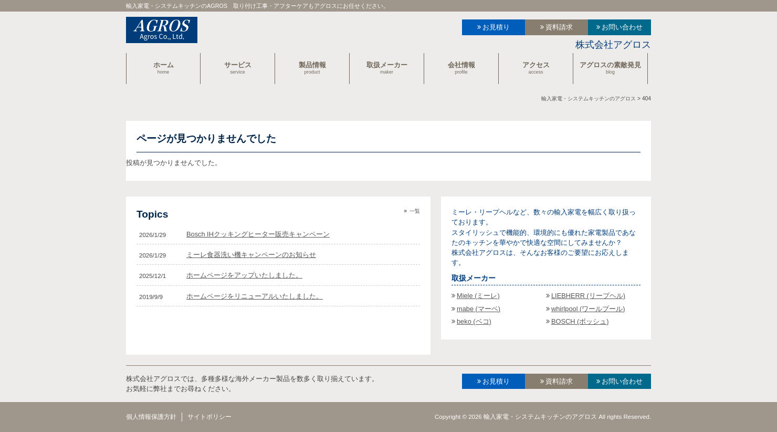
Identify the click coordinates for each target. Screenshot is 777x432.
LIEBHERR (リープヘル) (588, 296)
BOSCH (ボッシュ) (580, 321)
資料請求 (559, 27)
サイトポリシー (209, 417)
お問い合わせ (622, 27)
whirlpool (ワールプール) (588, 309)
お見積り (496, 27)
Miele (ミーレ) (478, 296)
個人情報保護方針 (151, 417)
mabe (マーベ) (478, 309)
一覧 (415, 211)
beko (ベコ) (474, 321)
